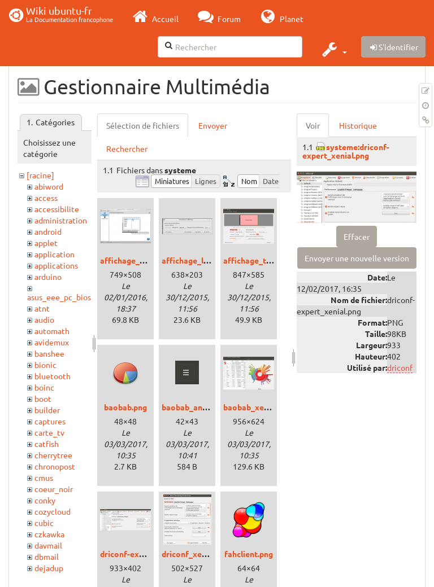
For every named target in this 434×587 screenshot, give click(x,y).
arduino (48, 276)
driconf (400, 367)
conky (44, 500)
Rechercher (126, 148)
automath (52, 331)
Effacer (357, 236)
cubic (44, 523)
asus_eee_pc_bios (59, 297)
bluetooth (52, 376)
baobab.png (125, 407)
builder (47, 410)
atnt (42, 308)
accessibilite (56, 209)
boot (42, 398)
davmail (48, 545)
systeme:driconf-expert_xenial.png (345, 151)
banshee (49, 353)
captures (50, 421)
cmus (43, 477)
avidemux (51, 342)
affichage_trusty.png (262, 260)
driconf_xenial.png (196, 554)
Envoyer (212, 125)
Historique (358, 125)
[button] (333, 49)
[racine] (40, 175)
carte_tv (49, 432)
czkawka (49, 534)
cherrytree (53, 455)
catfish (46, 444)
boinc (44, 387)
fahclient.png (248, 554)
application (54, 254)
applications (56, 265)
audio (44, 319)
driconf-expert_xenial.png (148, 554)
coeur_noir (53, 489)
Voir (313, 125)
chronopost (54, 466)
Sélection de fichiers (142, 125)
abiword (48, 186)
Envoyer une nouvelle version (357, 258)
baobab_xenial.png (258, 407)
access (46, 197)
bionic (45, 365)
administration (60, 220)
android (48, 231)
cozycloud (52, 511)
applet (46, 243)
